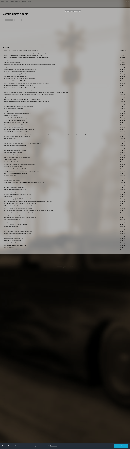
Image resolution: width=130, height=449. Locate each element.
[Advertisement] (65, 33)
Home (2, 1)
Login (127, 1)
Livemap (24, 1)
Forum (29, 1)
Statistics (17, 1)
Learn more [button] (53, 446)
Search (12, 1)
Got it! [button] (120, 446)
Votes (6, 1)
